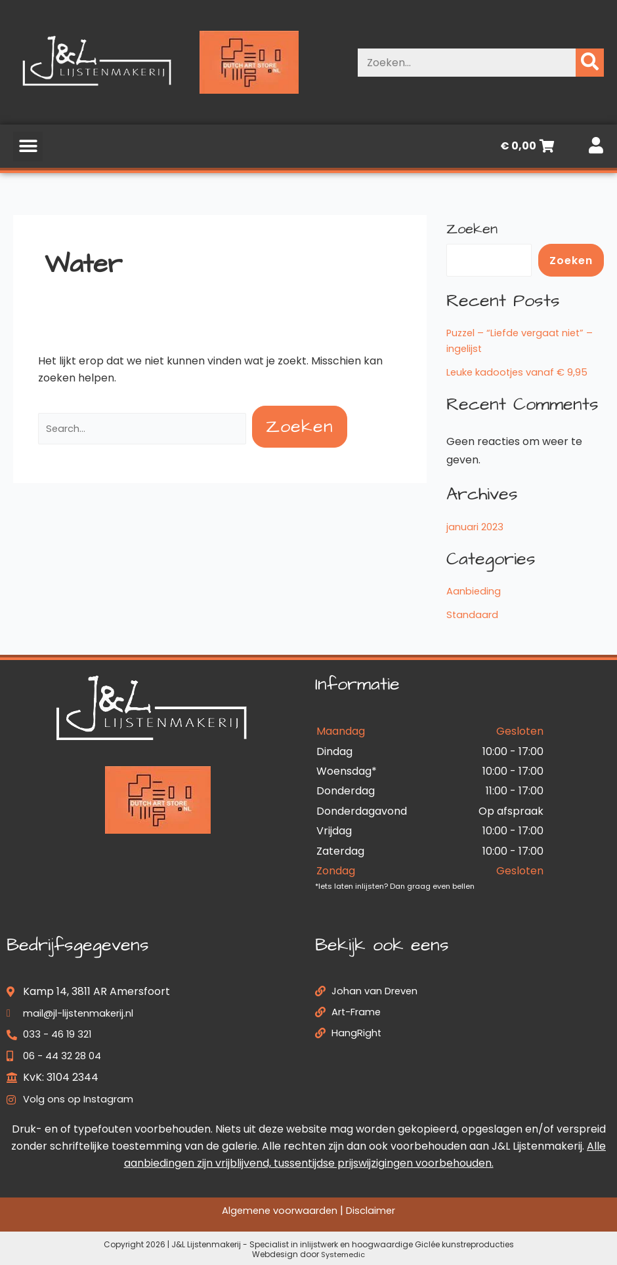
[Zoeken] (590, 63)
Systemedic (343, 1254)
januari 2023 (476, 526)
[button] (28, 146)
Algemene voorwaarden (277, 1210)
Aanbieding (475, 590)
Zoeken (472, 229)
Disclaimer (376, 1210)
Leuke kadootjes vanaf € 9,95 (521, 372)
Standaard (473, 614)
